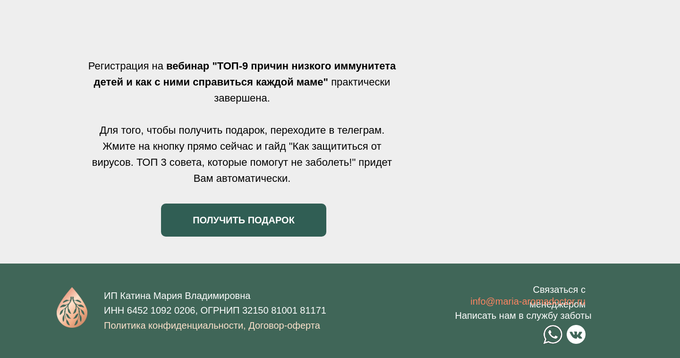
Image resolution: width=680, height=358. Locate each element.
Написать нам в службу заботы (523, 315)
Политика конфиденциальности (173, 325)
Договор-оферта (284, 325)
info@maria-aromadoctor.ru (528, 301)
